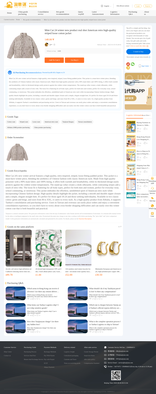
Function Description (85, 219)
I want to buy (138, 52)
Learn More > (146, 115)
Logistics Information (114, 13)
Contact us (7, 355)
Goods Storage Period (91, 352)
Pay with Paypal (49, 359)
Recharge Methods (50, 352)
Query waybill (81, 13)
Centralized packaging (71, 355)
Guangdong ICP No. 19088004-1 (104, 391)
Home (9, 13)
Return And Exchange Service (33, 359)
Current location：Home (12, 19)
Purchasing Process (30, 352)
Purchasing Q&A (133, 13)
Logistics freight (69, 352)
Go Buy (74, 60)
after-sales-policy (89, 359)
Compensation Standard (91, 363)
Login (138, 6)
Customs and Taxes (70, 359)
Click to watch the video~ (139, 46)
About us (146, 13)
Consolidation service (43, 13)
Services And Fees (30, 355)
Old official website (123, 6)
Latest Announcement (98, 13)
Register (147, 6)
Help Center (8, 352)
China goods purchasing (23, 13)
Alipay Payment (49, 367)
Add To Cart (54, 60)
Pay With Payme (49, 355)
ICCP (46, 363)
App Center (144, 66)
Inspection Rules (89, 355)
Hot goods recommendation (62, 13)
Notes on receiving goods (72, 363)
